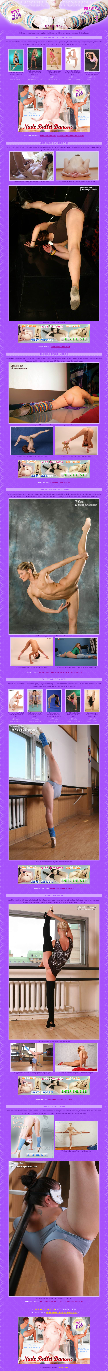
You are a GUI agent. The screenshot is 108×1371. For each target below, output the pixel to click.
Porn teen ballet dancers (71, 1301)
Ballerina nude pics (49, 1301)
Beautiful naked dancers (62, 1312)
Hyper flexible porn (60, 347)
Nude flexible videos (60, 482)
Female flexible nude (49, 672)
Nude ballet (63, 1367)
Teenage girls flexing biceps (70, 136)
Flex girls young (48, 136)
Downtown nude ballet (71, 672)
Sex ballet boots (44, 1309)
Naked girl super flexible (62, 888)
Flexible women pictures (60, 1099)
